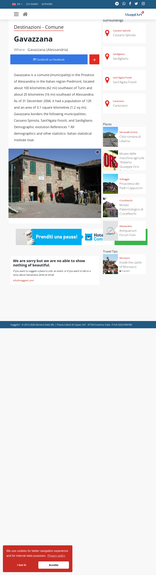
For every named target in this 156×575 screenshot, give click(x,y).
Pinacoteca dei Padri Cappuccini (131, 185)
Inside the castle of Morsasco (130, 264)
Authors (47, 4)
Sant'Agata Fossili (122, 77)
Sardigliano (119, 54)
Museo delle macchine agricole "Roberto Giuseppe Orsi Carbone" (131, 162)
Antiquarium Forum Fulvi (128, 232)
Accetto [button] (53, 565)
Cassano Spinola (121, 30)
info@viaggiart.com (23, 280)
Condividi (49, 59)
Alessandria (125, 226)
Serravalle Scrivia (128, 132)
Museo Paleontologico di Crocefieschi (131, 209)
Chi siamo (32, 4)
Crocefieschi (125, 200)
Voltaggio (124, 179)
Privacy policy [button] (56, 555)
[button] (17, 4)
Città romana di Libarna (130, 138)
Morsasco (124, 258)
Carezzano (118, 101)
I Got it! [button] (21, 565)
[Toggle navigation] (16, 14)
